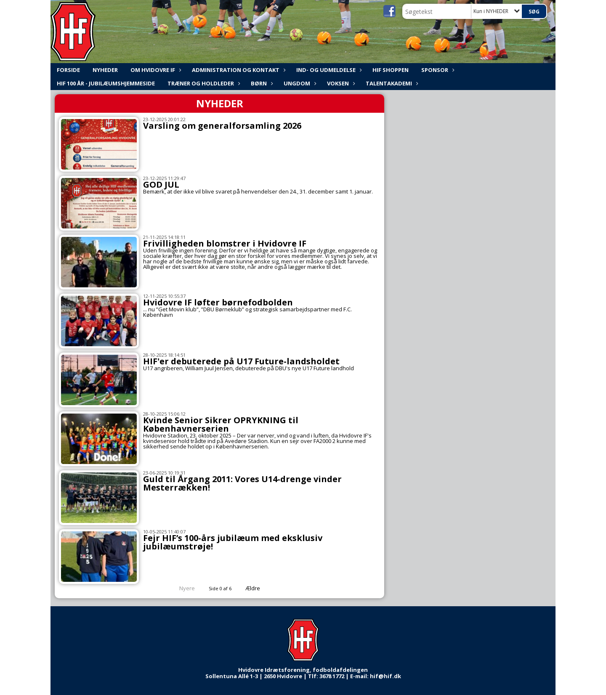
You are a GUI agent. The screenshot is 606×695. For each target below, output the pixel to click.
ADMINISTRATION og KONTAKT (238, 70)
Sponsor (436, 70)
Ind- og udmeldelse (328, 70)
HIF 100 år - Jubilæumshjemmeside (106, 83)
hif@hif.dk (385, 676)
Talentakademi (391, 83)
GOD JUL (161, 184)
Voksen (340, 83)
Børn (261, 83)
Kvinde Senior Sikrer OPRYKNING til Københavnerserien (220, 424)
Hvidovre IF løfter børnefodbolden (218, 302)
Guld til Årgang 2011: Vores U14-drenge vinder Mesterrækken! (242, 483)
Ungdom (299, 83)
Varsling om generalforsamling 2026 (222, 125)
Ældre (258, 588)
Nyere (182, 588)
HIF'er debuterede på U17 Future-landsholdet (241, 361)
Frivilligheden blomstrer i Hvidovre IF (224, 243)
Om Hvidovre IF (154, 70)
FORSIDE (68, 70)
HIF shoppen (390, 70)
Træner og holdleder (202, 83)
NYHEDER (105, 70)
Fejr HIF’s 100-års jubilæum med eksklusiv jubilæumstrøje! (232, 542)
